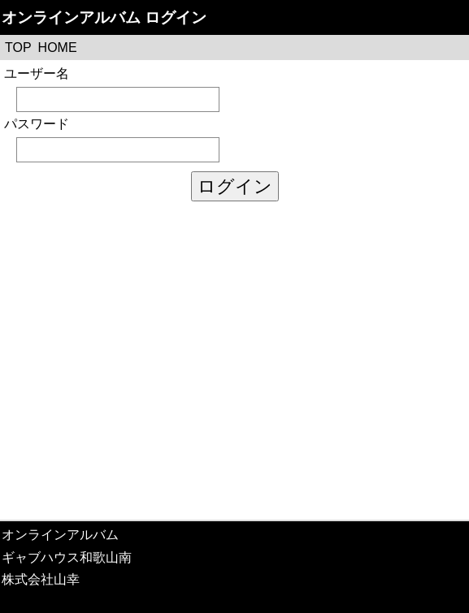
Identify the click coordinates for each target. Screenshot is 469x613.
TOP (18, 47)
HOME (57, 47)
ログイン (235, 186)
